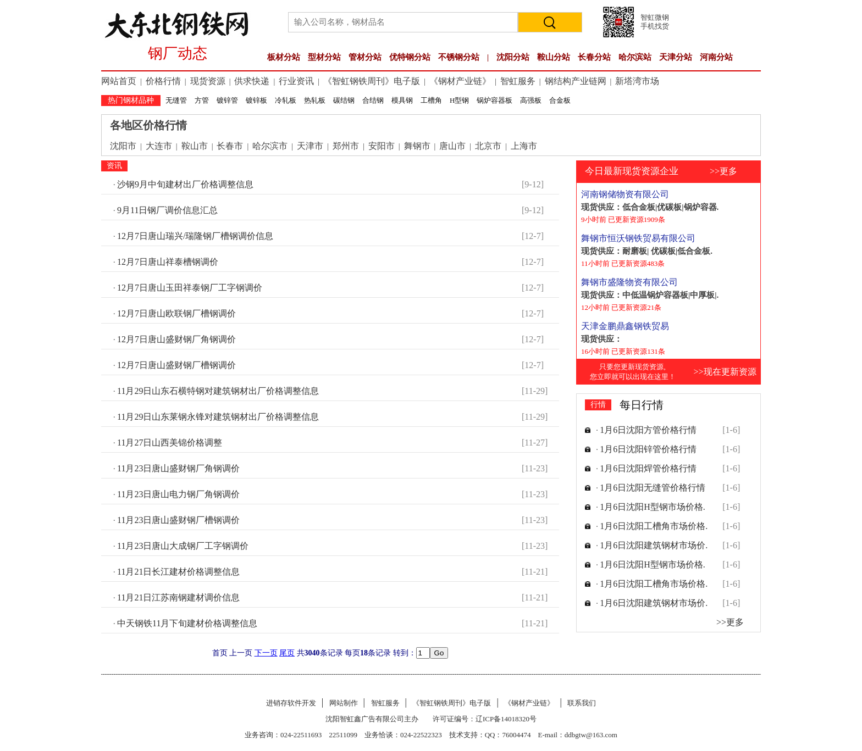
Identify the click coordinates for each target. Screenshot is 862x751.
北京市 (488, 146)
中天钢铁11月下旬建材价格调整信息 (187, 623)
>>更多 (723, 171)
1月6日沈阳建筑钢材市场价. (654, 545)
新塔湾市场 (637, 81)
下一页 (266, 653)
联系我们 (581, 703)
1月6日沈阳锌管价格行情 (648, 449)
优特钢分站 (409, 57)
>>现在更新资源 (724, 371)
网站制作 (343, 703)
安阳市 (381, 146)
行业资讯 (296, 81)
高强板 (530, 100)
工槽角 (431, 100)
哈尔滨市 (270, 146)
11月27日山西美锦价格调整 (169, 442)
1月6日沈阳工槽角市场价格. (654, 526)
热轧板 (314, 100)
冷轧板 (285, 100)
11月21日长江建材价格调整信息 (178, 571)
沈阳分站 (512, 57)
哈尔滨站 (634, 57)
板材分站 (283, 57)
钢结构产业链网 (575, 81)
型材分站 (324, 57)
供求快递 (251, 81)
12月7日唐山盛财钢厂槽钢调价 (176, 365)
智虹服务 (517, 81)
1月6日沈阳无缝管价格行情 (652, 487)
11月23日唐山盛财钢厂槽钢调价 (178, 520)
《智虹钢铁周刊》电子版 (371, 81)
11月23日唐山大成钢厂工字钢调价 (182, 545)
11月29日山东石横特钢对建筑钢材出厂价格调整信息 (218, 391)
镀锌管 (227, 100)
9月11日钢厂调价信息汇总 (167, 210)
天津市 (310, 146)
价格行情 (163, 81)
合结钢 (373, 100)
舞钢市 (417, 146)
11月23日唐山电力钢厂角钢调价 (178, 494)
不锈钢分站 (458, 57)
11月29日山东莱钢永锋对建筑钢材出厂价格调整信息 (218, 416)
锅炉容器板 (494, 100)
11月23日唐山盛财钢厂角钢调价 (178, 468)
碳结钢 (344, 100)
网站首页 (118, 81)
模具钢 (402, 100)
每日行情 (642, 405)
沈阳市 (123, 146)
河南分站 (716, 57)
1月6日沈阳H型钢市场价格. (652, 506)
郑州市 (346, 146)
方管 (202, 100)
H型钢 (459, 100)
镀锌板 (256, 100)
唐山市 (452, 146)
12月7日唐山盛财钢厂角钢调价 (176, 339)
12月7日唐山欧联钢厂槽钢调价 (176, 313)
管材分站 (365, 57)
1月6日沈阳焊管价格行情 (648, 468)
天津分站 (675, 57)
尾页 (287, 653)
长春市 (230, 146)
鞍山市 (194, 146)
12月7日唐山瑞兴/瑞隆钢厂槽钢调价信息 (195, 236)
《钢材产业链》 (460, 81)
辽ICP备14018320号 (506, 719)
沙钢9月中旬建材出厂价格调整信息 (185, 184)
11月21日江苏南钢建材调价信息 (178, 597)
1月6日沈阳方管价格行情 (648, 430)
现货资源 (207, 81)
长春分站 (594, 57)
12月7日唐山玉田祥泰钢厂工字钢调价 (189, 287)
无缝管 (176, 100)
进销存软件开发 (291, 703)
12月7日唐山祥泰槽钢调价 (167, 261)
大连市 (159, 146)
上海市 (524, 146)
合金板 (560, 100)
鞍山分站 (553, 57)
